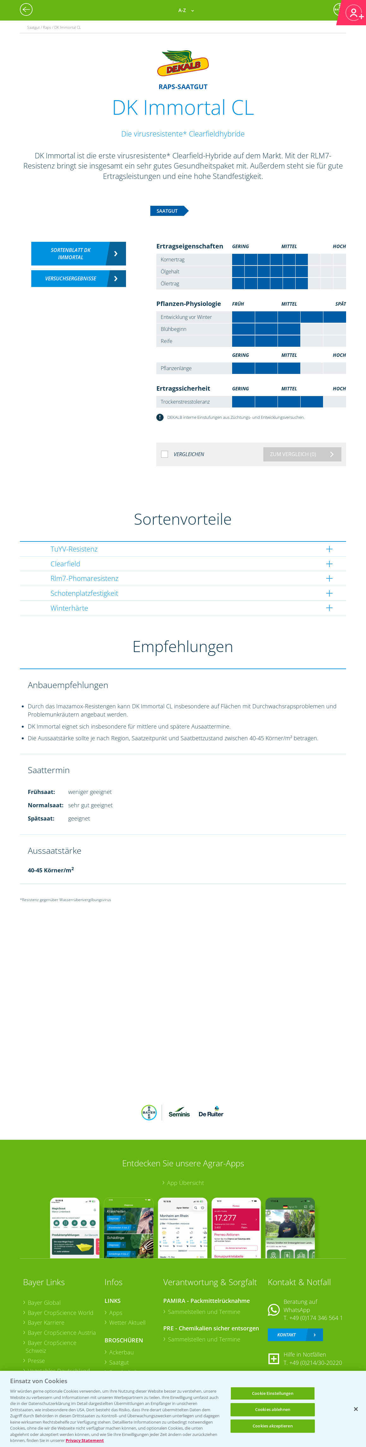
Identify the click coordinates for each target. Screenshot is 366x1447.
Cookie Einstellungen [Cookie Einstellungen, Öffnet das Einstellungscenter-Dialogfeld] (272, 1393)
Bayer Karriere (46, 1322)
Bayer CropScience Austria (62, 1332)
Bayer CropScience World (60, 1312)
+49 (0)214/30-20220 (315, 1362)
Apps (115, 1312)
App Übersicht (185, 1183)
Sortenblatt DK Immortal (70, 254)
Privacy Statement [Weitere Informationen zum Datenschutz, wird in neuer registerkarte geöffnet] (85, 1440)
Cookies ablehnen (272, 1409)
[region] (183, 1409)
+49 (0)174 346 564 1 (316, 1318)
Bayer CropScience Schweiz (51, 1347)
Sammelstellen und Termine (204, 1312)
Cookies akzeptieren (272, 1426)
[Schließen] (356, 1409)
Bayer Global (44, 1302)
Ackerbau (121, 1352)
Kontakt (286, 1335)
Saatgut (119, 1362)
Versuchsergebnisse (70, 278)
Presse (36, 1361)
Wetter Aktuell (127, 1322)
